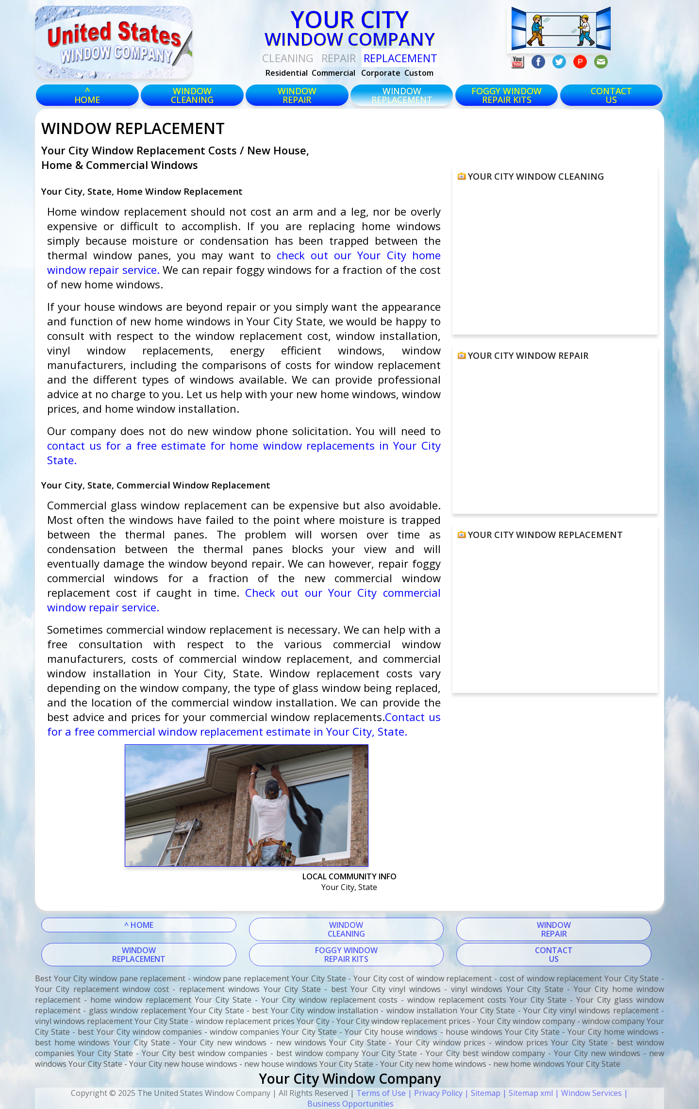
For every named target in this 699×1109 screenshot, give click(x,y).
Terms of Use (381, 1093)
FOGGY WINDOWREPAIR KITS (346, 954)
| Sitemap (481, 1093)
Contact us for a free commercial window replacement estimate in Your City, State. (244, 724)
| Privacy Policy (434, 1093)
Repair (338, 57)
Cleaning (288, 57)
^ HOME (138, 925)
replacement (400, 57)
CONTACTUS (611, 95)
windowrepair (297, 95)
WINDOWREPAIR (554, 929)
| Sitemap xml (526, 1093)
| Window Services (587, 1093)
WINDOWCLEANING (346, 929)
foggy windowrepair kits (506, 95)
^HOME (87, 95)
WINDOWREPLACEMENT (139, 954)
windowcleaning (192, 95)
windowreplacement (402, 95)
